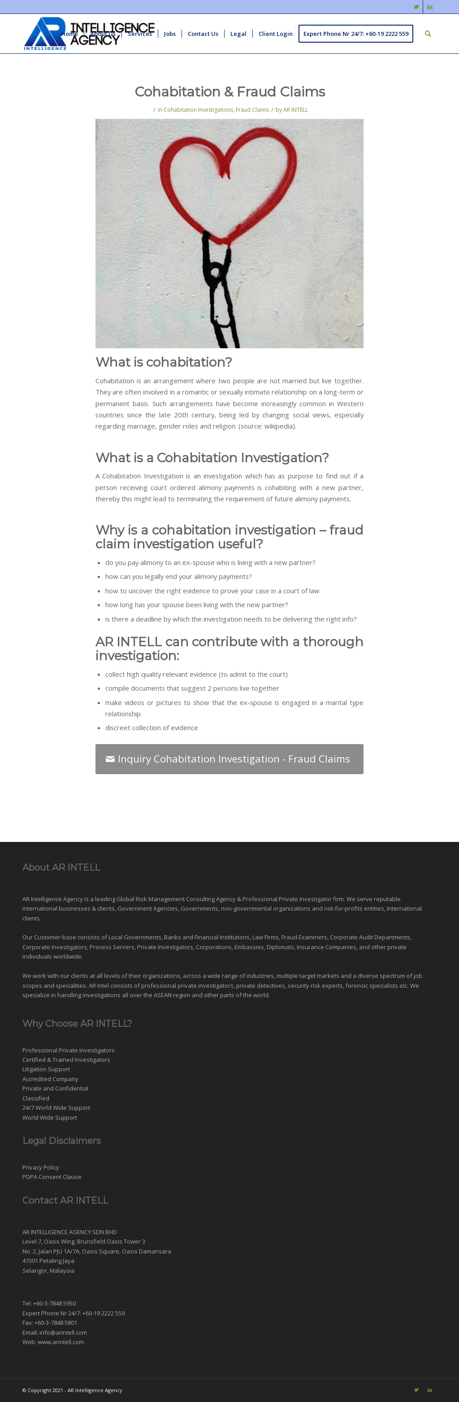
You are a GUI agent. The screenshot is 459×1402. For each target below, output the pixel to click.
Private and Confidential (55, 1088)
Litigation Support (46, 1069)
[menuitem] (69, 33)
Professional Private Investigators (68, 1050)
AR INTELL (295, 110)
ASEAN (163, 995)
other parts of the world (236, 995)
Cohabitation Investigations (198, 110)
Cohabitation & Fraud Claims (229, 91)
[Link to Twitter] (416, 6)
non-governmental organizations (266, 908)
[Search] (428, 33)
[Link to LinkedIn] (430, 6)
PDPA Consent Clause (52, 1177)
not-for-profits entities (354, 908)
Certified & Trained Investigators (66, 1060)
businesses (75, 908)
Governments (199, 908)
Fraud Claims (252, 110)
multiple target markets (308, 976)
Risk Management (160, 899)
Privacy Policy (40, 1167)
